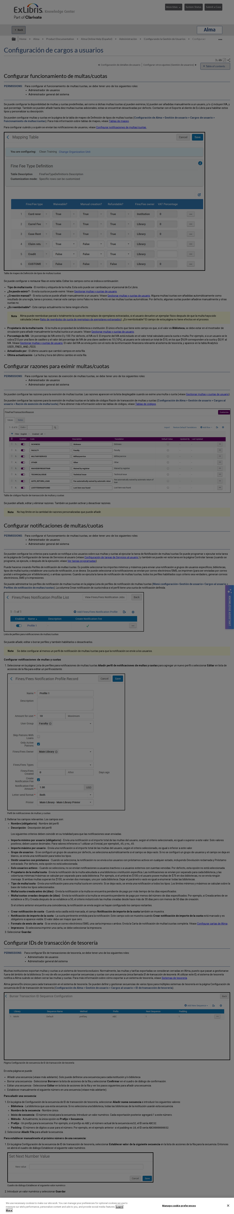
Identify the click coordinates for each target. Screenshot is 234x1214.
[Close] (228, 1206)
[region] (117, 1206)
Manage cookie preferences (179, 1205)
